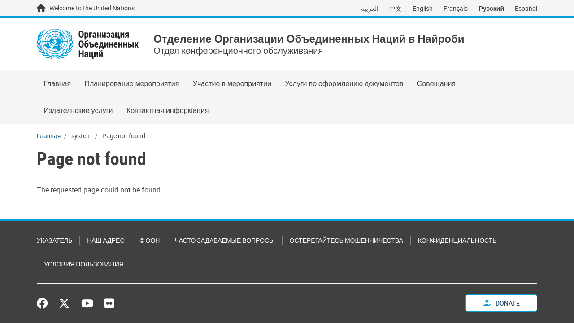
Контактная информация (167, 110)
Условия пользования (84, 264)
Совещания (436, 83)
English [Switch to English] (423, 8)
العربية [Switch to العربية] (369, 8)
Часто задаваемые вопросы (224, 240)
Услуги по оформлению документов (344, 83)
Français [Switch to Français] (456, 8)
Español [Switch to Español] (526, 8)
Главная (57, 83)
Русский (491, 8)
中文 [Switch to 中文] (395, 8)
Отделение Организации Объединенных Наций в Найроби (308, 38)
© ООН (149, 240)
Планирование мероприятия (131, 83)
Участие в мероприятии (232, 83)
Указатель (54, 240)
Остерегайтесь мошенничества (346, 240)
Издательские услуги (78, 110)
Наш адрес (105, 240)
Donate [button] (501, 303)
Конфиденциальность (457, 240)
